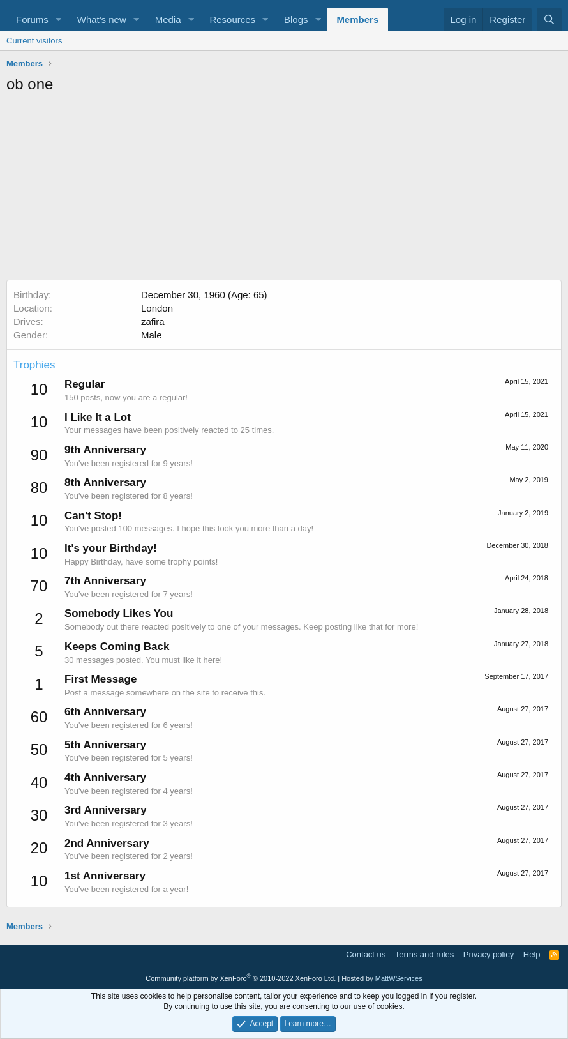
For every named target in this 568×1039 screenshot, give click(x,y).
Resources (232, 19)
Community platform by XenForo (241, 978)
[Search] (549, 19)
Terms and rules (424, 954)
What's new (101, 19)
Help (532, 954)
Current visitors (34, 40)
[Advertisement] (284, 190)
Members (357, 19)
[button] (59, 19)
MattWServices (398, 978)
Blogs (296, 19)
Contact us (365, 954)
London (157, 308)
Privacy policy (488, 954)
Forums (32, 19)
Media (168, 19)
